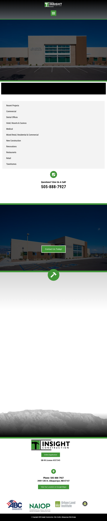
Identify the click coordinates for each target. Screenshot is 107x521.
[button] (53, 13)
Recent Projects (12, 105)
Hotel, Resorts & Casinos (16, 123)
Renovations (11, 146)
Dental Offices (12, 117)
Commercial (11, 111)
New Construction (13, 140)
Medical (9, 129)
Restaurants (11, 152)
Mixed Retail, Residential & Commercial (22, 135)
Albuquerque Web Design (69, 517)
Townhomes (11, 164)
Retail (8, 158)
